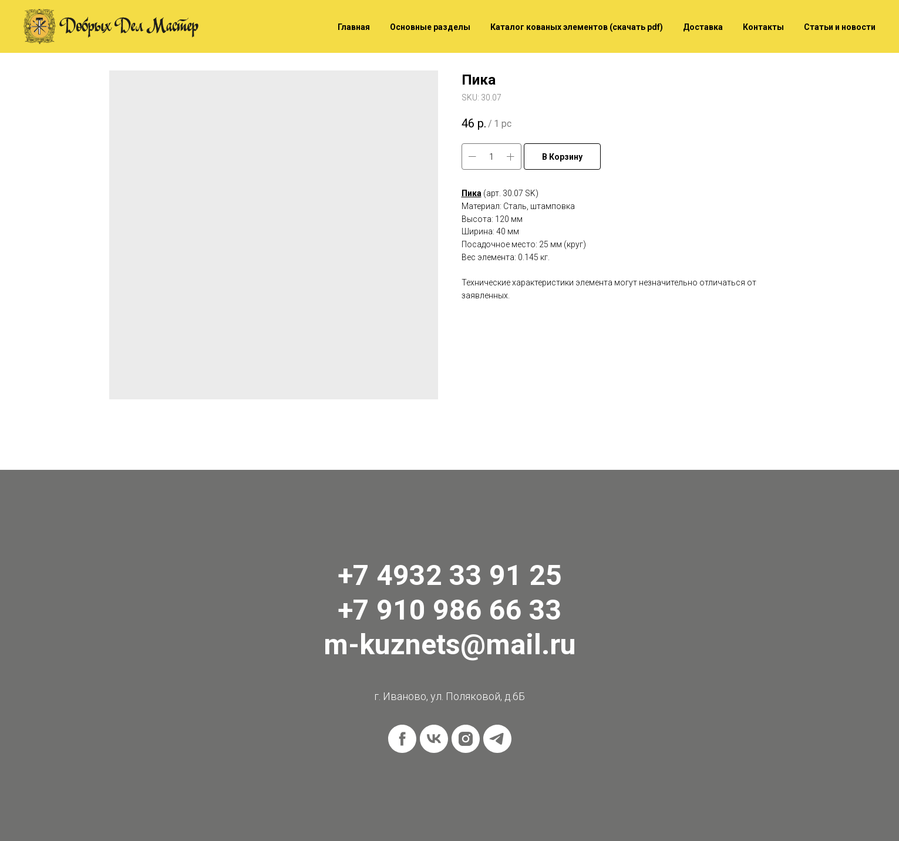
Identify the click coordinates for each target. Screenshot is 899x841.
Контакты (763, 27)
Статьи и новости (840, 27)
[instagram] (466, 739)
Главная (354, 27)
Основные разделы (430, 27)
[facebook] (402, 739)
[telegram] (497, 739)
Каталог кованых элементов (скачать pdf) (576, 27)
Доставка (703, 27)
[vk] (434, 739)
